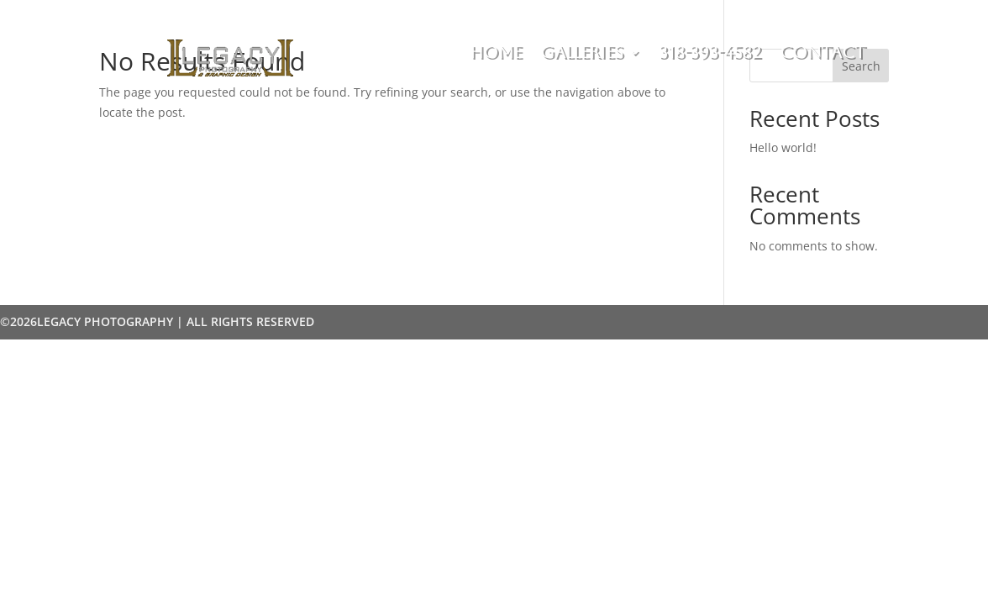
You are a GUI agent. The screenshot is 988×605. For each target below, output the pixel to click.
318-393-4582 (710, 54)
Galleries (581, 54)
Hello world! (783, 147)
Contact (822, 54)
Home (496, 54)
